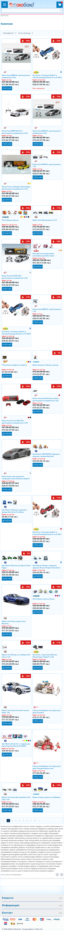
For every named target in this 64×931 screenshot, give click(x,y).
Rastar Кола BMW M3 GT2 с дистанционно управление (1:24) (15, 132)
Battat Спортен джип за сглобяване (46, 797)
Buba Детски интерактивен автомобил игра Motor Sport (43, 254)
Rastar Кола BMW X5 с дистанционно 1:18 (47, 310)
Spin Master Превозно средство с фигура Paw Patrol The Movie (14, 511)
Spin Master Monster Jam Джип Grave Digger (16, 566)
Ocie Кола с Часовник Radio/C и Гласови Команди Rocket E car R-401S (47, 533)
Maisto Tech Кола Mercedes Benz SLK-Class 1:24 (16, 798)
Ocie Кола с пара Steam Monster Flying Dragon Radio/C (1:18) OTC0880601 (45, 656)
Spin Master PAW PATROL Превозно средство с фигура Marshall (46, 455)
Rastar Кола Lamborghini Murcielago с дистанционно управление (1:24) (16, 188)
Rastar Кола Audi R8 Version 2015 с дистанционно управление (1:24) (46, 399)
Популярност (9, 33)
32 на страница (25, 33)
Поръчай (6, 88)
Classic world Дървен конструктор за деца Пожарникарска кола (47, 767)
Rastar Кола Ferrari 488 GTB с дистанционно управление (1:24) (15, 422)
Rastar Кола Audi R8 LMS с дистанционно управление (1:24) (15, 277)
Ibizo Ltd (39, 929)
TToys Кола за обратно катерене (14, 365)
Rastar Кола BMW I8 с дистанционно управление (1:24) (16, 76)
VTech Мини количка (10, 220)
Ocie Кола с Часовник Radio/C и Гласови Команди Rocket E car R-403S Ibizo (47, 76)
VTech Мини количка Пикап (44, 599)
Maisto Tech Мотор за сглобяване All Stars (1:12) (16, 656)
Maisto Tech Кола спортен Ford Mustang (14, 622)
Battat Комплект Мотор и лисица (45, 365)
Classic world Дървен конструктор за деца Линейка (47, 711)
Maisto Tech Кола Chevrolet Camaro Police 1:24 (15, 711)
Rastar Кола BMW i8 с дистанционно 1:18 (47, 165)
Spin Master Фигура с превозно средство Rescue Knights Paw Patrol (46, 566)
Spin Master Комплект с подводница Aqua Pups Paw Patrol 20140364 (16, 745)
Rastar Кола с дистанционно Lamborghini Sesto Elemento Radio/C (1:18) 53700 (16, 477)
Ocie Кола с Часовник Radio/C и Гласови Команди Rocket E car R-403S (16, 332)
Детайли (6, 199)
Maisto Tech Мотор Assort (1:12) (45, 220)
